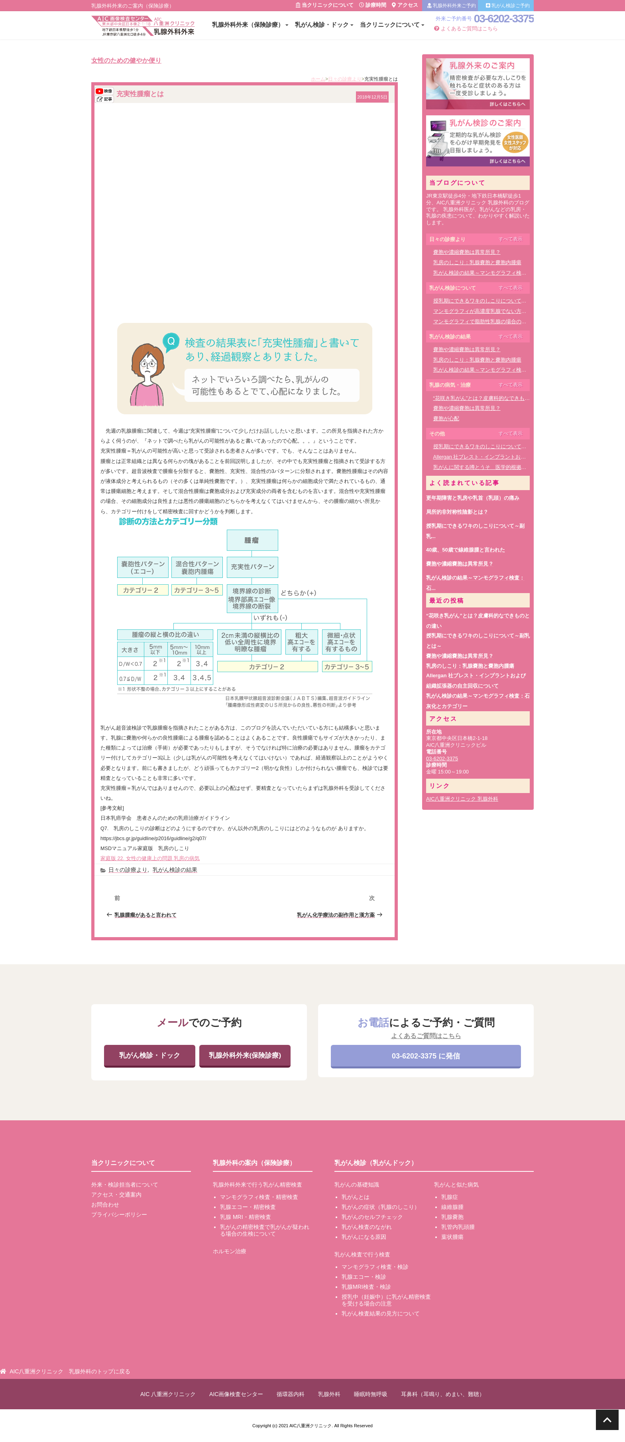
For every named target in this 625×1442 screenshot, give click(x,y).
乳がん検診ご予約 (508, 5)
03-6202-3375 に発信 (426, 1056)
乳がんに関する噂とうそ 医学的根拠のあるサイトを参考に (503, 467)
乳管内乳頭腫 (458, 1227)
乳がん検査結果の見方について (381, 1313)
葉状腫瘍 (452, 1237)
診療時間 (373, 5)
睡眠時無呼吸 (370, 1394)
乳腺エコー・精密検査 (248, 1207)
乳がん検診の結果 (175, 869)
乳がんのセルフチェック (372, 1217)
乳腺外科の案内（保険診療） (254, 1162)
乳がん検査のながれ (367, 1227)
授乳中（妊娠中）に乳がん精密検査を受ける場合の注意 (386, 1300)
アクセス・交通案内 (116, 1194)
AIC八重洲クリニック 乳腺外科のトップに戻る (70, 1371)
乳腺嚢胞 (452, 1217)
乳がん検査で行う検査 (362, 1254)
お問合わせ (105, 1204)
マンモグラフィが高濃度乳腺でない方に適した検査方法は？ (503, 311)
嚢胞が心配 (446, 418)
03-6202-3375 (504, 18)
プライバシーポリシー (119, 1214)
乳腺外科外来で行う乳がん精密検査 (257, 1184)
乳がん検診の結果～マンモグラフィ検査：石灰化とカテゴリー (505, 273)
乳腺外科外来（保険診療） (248, 25)
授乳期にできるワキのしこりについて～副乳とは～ (492, 301)
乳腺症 (449, 1197)
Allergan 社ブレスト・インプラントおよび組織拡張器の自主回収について (518, 457)
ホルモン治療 (229, 1251)
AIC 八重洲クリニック (168, 1394)
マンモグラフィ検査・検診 (375, 1267)
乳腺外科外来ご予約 (451, 5)
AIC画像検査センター (236, 1394)
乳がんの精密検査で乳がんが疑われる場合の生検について (264, 1230)
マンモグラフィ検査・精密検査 (259, 1197)
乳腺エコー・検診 (364, 1277)
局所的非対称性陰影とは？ (457, 512)
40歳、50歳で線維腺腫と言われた (465, 550)
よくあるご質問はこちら (466, 29)
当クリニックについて (325, 5)
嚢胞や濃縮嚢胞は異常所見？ (467, 252)
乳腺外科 (329, 1394)
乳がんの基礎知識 (356, 1184)
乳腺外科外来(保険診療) (245, 1055)
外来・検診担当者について (124, 1184)
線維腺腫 (452, 1207)
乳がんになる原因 (364, 1237)
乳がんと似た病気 (456, 1184)
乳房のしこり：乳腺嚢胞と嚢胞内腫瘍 (477, 262)
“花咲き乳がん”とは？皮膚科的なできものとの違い (492, 398)
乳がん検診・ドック (322, 25)
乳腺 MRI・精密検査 (245, 1217)
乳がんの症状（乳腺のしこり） (381, 1207)
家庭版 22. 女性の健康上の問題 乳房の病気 (150, 858)
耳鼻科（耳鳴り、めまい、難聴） (443, 1394)
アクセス (405, 5)
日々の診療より (127, 869)
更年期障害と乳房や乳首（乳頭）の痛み (472, 498)
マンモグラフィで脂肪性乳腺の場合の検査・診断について (500, 321)
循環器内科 (291, 1394)
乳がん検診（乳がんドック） (375, 1162)
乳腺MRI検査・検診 (366, 1287)
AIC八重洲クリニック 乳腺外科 (462, 799)
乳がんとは (355, 1197)
